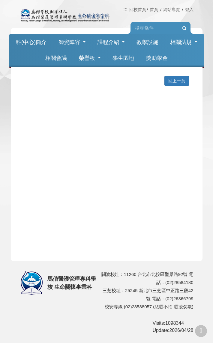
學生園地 (123, 58)
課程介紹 (111, 42)
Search (185, 28)
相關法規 (183, 42)
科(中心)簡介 (31, 42)
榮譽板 (89, 58)
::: (125, 9)
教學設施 (147, 42)
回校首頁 (137, 9)
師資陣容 (72, 42)
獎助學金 (157, 58)
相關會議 (56, 58)
